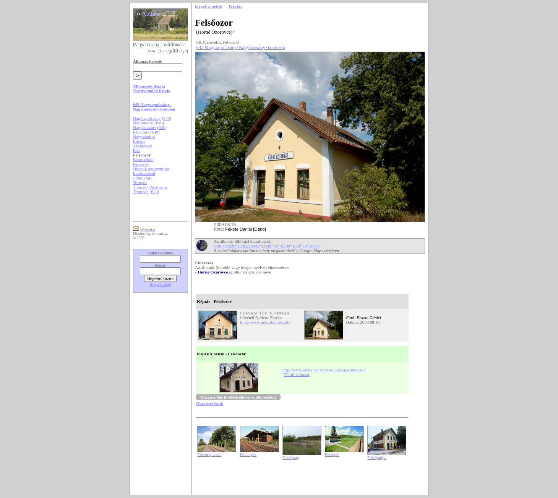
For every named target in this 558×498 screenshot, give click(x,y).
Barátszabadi (144, 173)
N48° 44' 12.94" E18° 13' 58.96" (292, 246)
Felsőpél (332, 454)
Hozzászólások (209, 403)
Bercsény (141, 164)
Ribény (139, 141)
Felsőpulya (376, 457)
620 (154, 191)
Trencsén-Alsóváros (150, 187)
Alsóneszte (142, 145)
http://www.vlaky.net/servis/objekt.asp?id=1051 (323, 370)
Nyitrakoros (143, 122)
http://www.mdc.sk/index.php (265, 322)
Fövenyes (248, 454)
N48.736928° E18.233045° (237, 246)
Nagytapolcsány (147, 118)
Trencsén (141, 191)
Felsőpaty (290, 457)
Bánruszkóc (143, 159)
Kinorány (141, 132)
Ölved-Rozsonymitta (151, 168)
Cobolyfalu (142, 178)
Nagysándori (144, 136)
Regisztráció (160, 284)
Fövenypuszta (209, 454)
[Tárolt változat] (296, 374)
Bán (136, 150)
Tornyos (140, 182)
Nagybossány (144, 127)
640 (166, 118)
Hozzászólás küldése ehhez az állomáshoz (238, 397)
